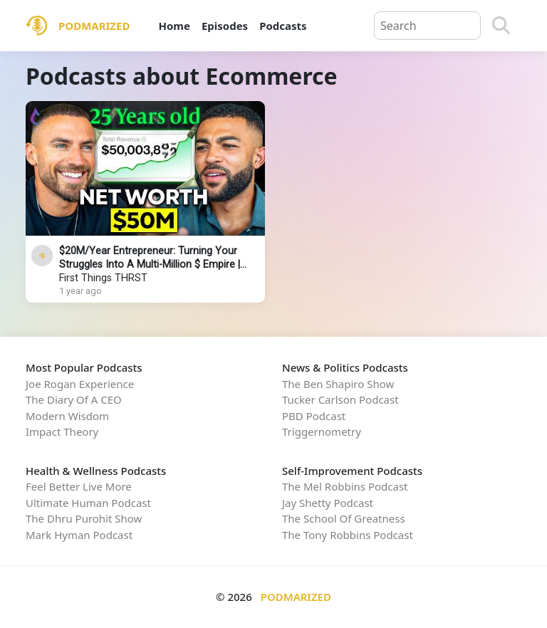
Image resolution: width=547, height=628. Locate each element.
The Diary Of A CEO (74, 399)
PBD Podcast (313, 416)
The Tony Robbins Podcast (347, 535)
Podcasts (282, 26)
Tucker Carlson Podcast (340, 399)
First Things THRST (103, 278)
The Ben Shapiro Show (338, 384)
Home (173, 26)
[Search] (501, 25)
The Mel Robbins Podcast (344, 486)
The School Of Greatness (343, 518)
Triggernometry (321, 431)
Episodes (225, 26)
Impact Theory (62, 431)
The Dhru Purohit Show (84, 518)
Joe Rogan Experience (80, 384)
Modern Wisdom (67, 416)
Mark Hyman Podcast (79, 535)
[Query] (427, 25)
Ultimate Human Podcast (88, 503)
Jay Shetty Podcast (327, 503)
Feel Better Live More (79, 486)
